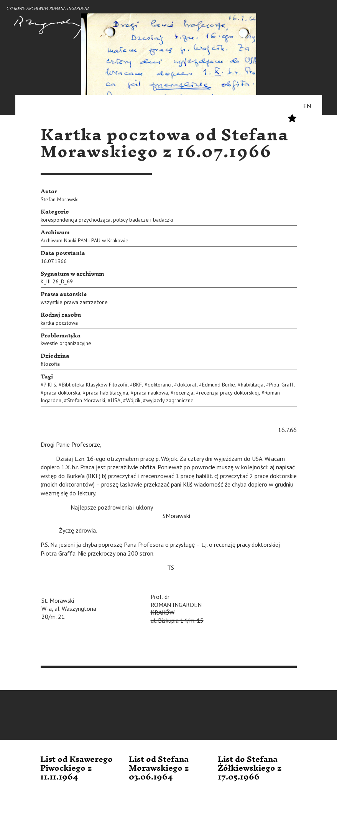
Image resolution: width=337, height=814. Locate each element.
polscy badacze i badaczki (143, 219)
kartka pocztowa (59, 322)
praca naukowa (151, 392)
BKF (137, 384)
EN (307, 106)
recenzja (183, 392)
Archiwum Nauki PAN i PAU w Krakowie (84, 240)
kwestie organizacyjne (66, 343)
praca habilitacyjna (107, 392)
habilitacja (252, 384)
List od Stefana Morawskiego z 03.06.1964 (159, 768)
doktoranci (159, 384)
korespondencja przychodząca (75, 219)
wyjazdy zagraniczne (170, 400)
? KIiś (50, 384)
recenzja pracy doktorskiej (229, 392)
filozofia (50, 363)
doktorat (186, 384)
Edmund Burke (218, 384)
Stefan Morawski (60, 199)
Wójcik (133, 400)
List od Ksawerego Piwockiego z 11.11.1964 (76, 768)
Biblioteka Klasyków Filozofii (94, 384)
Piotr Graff (281, 384)
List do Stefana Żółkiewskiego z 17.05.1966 (250, 768)
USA (115, 400)
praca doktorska (62, 392)
